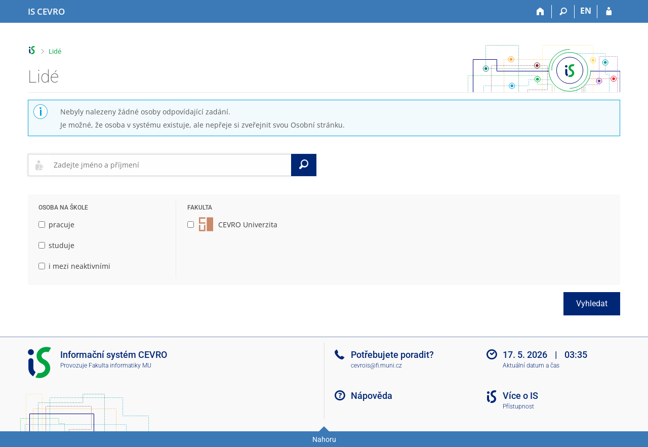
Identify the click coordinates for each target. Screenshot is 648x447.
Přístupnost (518, 406)
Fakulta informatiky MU (120, 365)
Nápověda (371, 395)
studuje (56, 245)
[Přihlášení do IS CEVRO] (608, 11)
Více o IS (520, 395)
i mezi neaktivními (74, 266)
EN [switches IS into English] (585, 10)
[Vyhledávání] (563, 11)
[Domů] (540, 11)
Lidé (55, 51)
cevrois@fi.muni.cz (376, 365)
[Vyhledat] (303, 165)
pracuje (56, 224)
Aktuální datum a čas (531, 365)
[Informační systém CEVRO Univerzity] (46, 11)
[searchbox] (170, 165)
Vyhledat (592, 303)
